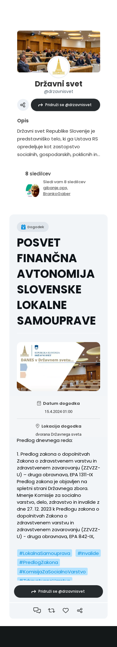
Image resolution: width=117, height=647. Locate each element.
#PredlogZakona (38, 562)
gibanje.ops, (55, 188)
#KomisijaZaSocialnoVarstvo (52, 571)
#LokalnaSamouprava (44, 553)
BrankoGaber (57, 194)
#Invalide (88, 553)
